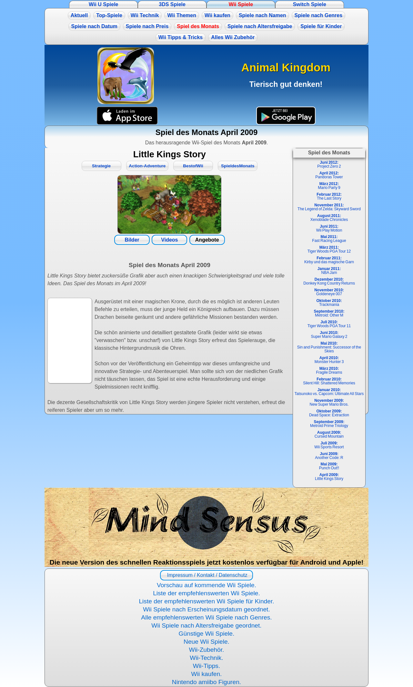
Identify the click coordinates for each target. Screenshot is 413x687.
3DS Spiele (172, 4)
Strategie (101, 165)
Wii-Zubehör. (206, 649)
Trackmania (329, 303)
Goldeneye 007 (329, 292)
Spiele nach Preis (147, 26)
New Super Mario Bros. (328, 402)
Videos (169, 240)
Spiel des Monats (198, 26)
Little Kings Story (329, 477)
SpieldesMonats (238, 165)
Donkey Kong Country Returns (329, 281)
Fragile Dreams (329, 370)
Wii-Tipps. (206, 665)
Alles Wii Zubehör (233, 37)
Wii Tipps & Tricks (180, 37)
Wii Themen (181, 15)
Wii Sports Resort (329, 445)
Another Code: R (329, 456)
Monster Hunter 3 (329, 360)
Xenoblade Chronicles (329, 218)
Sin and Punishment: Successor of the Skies (329, 347)
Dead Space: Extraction (329, 413)
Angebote (207, 240)
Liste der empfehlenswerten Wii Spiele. (206, 593)
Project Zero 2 (329, 164)
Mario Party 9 (329, 186)
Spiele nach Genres (319, 15)
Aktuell (79, 15)
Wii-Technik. (206, 657)
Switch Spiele (309, 4)
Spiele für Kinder (321, 26)
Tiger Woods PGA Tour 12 (329, 249)
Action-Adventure (147, 165)
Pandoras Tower (329, 175)
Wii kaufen (217, 15)
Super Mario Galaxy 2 (329, 334)
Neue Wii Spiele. (206, 641)
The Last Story (329, 196)
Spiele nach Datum (94, 26)
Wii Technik (145, 15)
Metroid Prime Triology (329, 424)
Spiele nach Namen (262, 15)
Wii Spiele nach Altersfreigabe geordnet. (206, 625)
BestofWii (193, 165)
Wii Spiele (241, 4)
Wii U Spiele (103, 4)
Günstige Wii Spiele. (207, 633)
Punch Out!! (329, 466)
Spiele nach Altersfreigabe (259, 26)
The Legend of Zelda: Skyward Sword (329, 207)
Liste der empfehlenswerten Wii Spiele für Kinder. (206, 601)
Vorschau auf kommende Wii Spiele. (206, 585)
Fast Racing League (329, 239)
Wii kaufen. (206, 674)
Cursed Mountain (329, 434)
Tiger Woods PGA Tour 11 (329, 324)
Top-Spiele (109, 15)
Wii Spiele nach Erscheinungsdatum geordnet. (206, 609)
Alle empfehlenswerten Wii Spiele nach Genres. (206, 617)
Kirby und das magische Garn (329, 260)
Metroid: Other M (329, 313)
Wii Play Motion (329, 228)
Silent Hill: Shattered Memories (329, 381)
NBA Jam (329, 271)
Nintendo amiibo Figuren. (206, 682)
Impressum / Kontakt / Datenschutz (206, 575)
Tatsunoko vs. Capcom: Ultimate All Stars (329, 392)
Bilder (132, 240)
